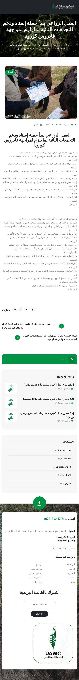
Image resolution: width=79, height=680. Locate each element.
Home (66, 45)
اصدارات (71, 573)
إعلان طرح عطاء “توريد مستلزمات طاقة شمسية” (48, 398)
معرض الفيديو (36, 573)
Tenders (66, 459)
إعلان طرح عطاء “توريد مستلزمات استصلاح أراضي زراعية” (47, 415)
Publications (64, 450)
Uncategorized (63, 467)
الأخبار (72, 569)
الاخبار (10, 72)
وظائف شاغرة (36, 578)
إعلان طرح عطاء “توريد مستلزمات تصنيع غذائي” (48, 384)
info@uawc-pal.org (66, 540)
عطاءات (71, 578)
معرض (67, 483)
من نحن (39, 564)
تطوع (72, 582)
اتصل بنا (39, 582)
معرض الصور (36, 569)
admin (48, 124)
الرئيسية (71, 564)
